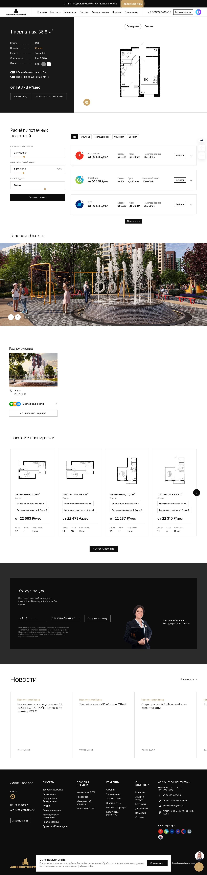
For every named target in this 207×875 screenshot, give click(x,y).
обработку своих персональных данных (123, 863)
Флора (38, 48)
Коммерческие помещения (51, 816)
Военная (133, 137)
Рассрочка (82, 797)
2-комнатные (113, 798)
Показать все (133, 221)
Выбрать (180, 155)
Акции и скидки (100, 12)
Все (74, 137)
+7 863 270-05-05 (159, 12)
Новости (116, 12)
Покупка (84, 12)
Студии (110, 789)
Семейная (119, 137)
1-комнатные (113, 794)
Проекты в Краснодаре (55, 826)
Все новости (187, 679)
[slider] (24, 157)
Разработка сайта (184, 863)
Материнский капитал (84, 802)
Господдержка (102, 137)
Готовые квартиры (116, 807)
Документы (141, 808)
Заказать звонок (183, 12)
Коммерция (70, 12)
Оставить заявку (38, 197)
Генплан (149, 26)
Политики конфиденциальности (32, 632)
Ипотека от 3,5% (86, 792)
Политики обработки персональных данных (49, 630)
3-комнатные (113, 803)
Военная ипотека (86, 808)
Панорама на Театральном (50, 800)
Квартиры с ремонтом (112, 813)
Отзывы (139, 817)
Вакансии (140, 813)
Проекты (42, 12)
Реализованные (51, 822)
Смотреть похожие (103, 548)
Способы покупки (83, 783)
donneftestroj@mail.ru (173, 806)
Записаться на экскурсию (49, 96)
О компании (131, 12)
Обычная (85, 137)
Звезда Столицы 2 (53, 789)
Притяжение (49, 794)
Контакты (140, 804)
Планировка (133, 26)
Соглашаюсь (157, 863)
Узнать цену (20, 96)
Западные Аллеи (52, 810)
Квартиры (55, 12)
